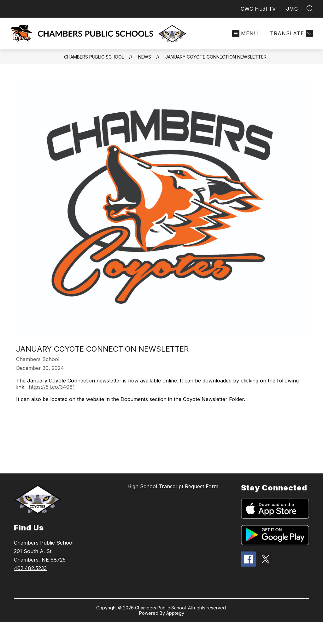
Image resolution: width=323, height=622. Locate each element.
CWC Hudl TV (258, 9)
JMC (292, 9)
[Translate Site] (290, 33)
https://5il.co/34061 (52, 387)
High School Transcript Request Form (172, 486)
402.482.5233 (30, 568)
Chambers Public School (94, 56)
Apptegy (175, 613)
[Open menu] (245, 33)
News (144, 56)
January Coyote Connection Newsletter (216, 56)
